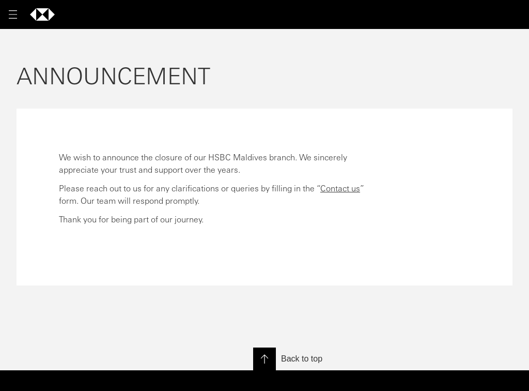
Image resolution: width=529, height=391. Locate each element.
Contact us (340, 188)
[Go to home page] (42, 14)
